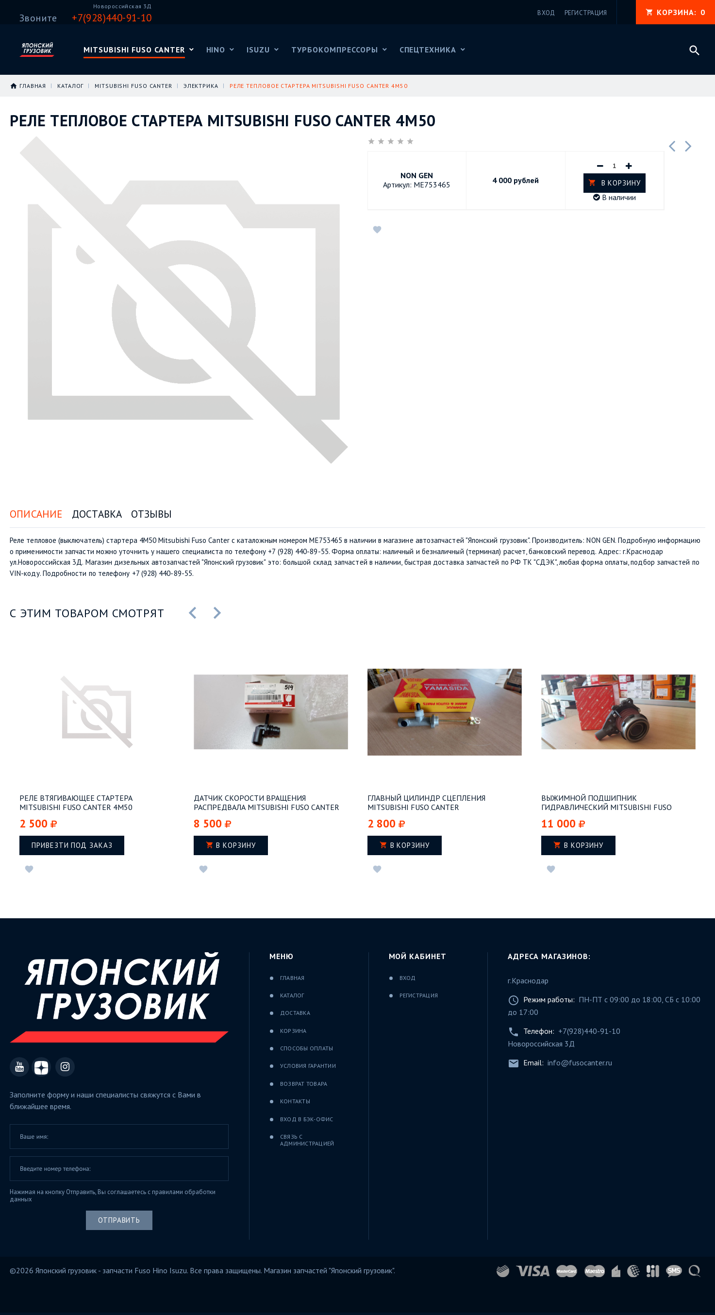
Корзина (293, 1030)
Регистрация (418, 995)
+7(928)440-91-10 (589, 1031)
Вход (407, 977)
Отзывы (151, 514)
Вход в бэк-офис (306, 1119)
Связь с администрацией (307, 1140)
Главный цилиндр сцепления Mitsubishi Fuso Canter (426, 802)
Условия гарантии (308, 1065)
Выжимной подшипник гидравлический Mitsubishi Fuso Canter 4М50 (606, 802)
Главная (292, 977)
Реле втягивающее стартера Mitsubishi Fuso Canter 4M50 (76, 802)
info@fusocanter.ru (580, 1062)
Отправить (119, 1220)
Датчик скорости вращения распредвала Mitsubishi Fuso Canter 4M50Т (266, 802)
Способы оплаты (306, 1048)
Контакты (295, 1101)
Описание (36, 514)
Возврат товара (303, 1083)
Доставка (97, 514)
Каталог (292, 995)
